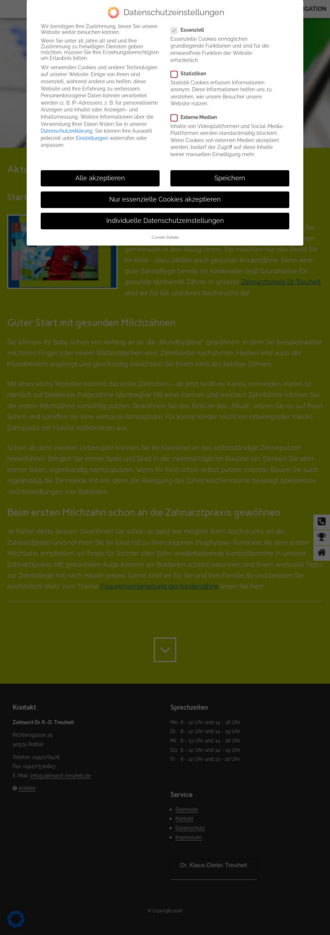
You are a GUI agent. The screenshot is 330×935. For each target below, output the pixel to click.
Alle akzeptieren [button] (100, 178)
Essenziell (190, 30)
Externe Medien (196, 117)
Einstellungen (92, 138)
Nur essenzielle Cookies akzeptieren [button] (165, 199)
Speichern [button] (229, 178)
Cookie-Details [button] (165, 237)
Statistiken (191, 73)
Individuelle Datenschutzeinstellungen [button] (165, 220)
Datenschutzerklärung (67, 131)
